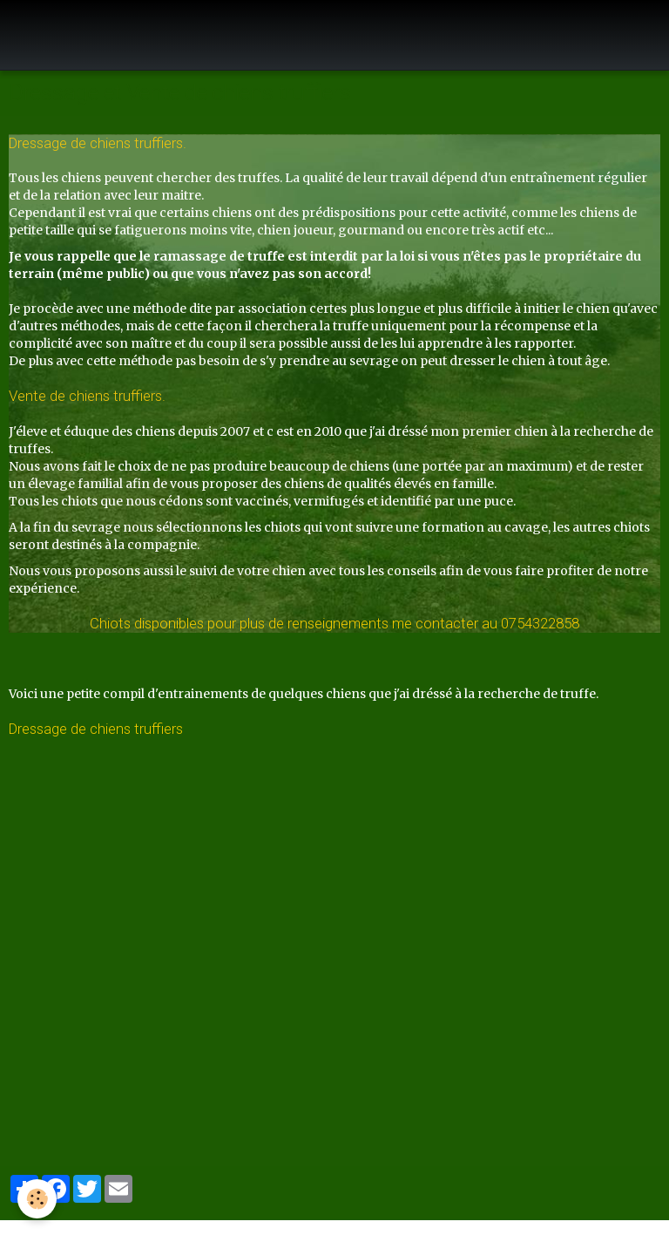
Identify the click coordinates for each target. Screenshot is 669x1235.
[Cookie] (37, 1198)
